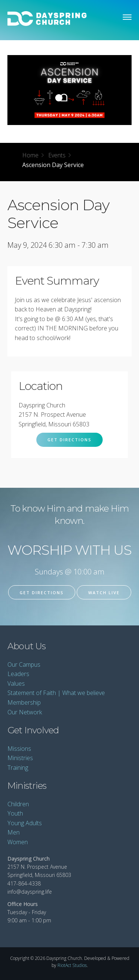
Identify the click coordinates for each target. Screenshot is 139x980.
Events (57, 155)
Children (18, 804)
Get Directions (69, 439)
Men (13, 832)
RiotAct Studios (72, 965)
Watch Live (104, 592)
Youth (15, 813)
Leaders (18, 674)
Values (16, 683)
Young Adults (24, 823)
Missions (19, 748)
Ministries (20, 758)
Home (30, 155)
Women (17, 842)
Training (17, 767)
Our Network (24, 712)
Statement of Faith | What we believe (56, 693)
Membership (24, 702)
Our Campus (23, 664)
